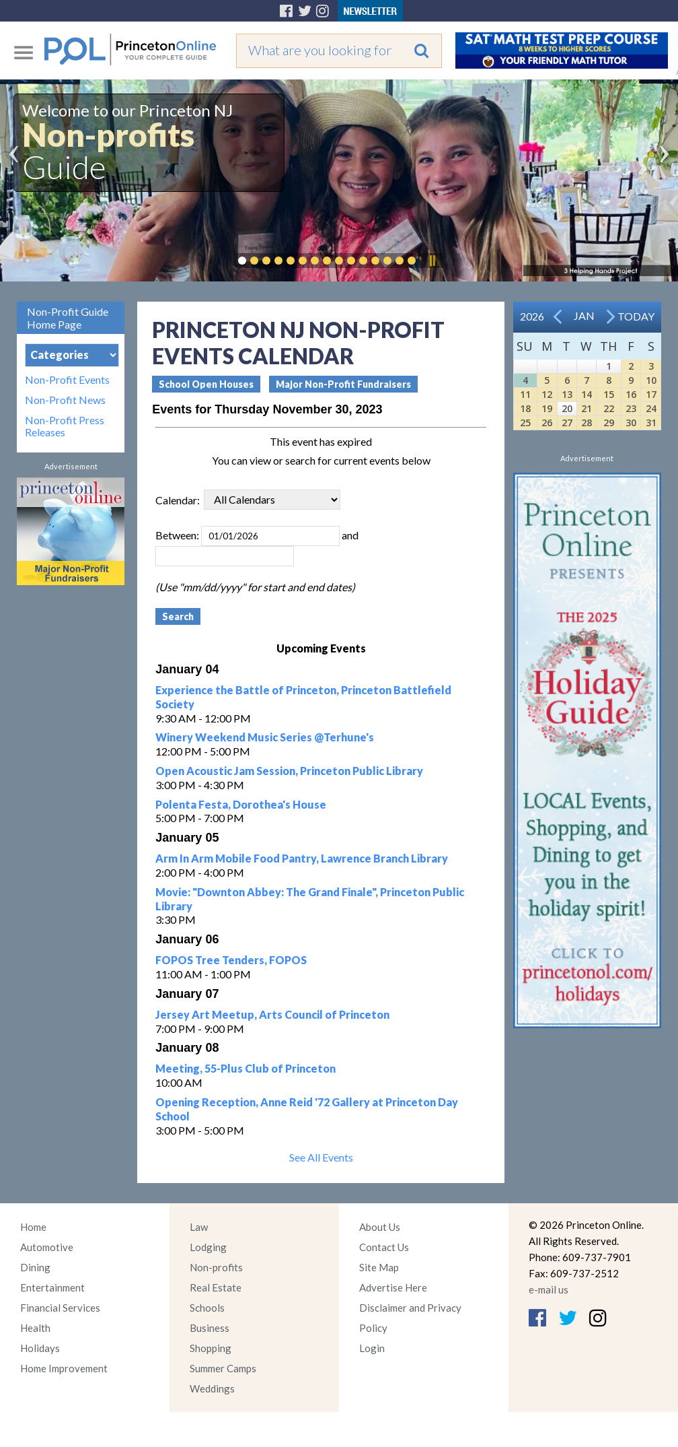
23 (631, 408)
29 (608, 422)
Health (35, 1328)
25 (525, 422)
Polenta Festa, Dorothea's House (240, 804)
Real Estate (215, 1287)
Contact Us (384, 1247)
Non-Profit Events (67, 380)
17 (651, 394)
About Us (379, 1227)
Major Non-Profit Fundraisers (343, 384)
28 (586, 422)
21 (586, 408)
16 (631, 394)
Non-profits (216, 1267)
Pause (432, 261)
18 (525, 408)
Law (199, 1227)
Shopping (210, 1348)
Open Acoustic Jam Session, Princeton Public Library (289, 770)
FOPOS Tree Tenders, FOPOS (231, 959)
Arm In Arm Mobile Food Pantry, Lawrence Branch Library (301, 858)
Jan (584, 315)
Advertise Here (393, 1287)
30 (631, 422)
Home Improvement (64, 1368)
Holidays (40, 1348)
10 (651, 380)
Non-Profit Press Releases (64, 426)
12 (546, 394)
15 (608, 394)
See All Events (321, 1157)
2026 (532, 316)
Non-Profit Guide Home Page (67, 318)
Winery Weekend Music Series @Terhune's (264, 737)
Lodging (208, 1247)
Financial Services (60, 1308)
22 (608, 408)
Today (635, 316)
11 (525, 394)
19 (546, 408)
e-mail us (548, 1289)
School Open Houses (206, 384)
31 (651, 422)
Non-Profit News (65, 400)
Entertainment (52, 1287)
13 (567, 394)
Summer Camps (223, 1368)
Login (372, 1348)
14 (586, 394)
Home (33, 1227)
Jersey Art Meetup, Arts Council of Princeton (272, 1014)
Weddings (212, 1388)
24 (651, 408)
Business (209, 1328)
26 (546, 422)
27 (567, 422)
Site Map (379, 1267)
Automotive (46, 1247)
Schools (207, 1308)
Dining (35, 1267)
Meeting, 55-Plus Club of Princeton (245, 1068)
